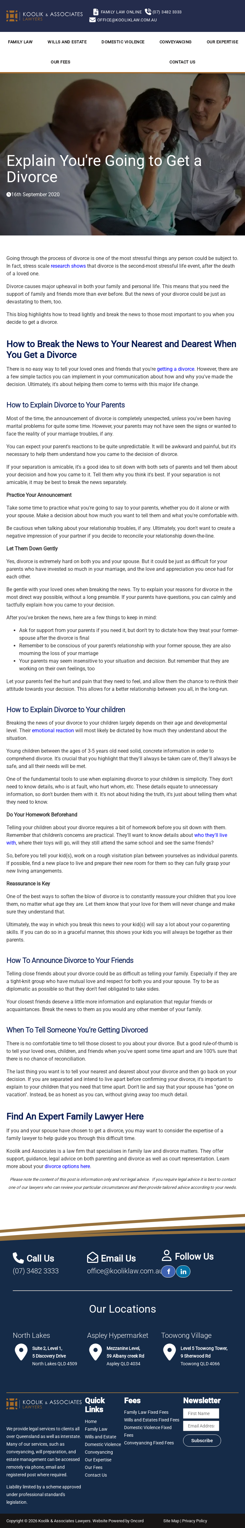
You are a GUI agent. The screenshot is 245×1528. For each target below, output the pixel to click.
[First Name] (201, 1413)
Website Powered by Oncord (118, 1520)
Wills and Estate (67, 42)
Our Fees (60, 62)
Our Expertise (222, 42)
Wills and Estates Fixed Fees (151, 1419)
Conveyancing (176, 42)
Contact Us (182, 62)
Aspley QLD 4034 (125, 1356)
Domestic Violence (123, 42)
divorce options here (67, 1166)
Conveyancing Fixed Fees (149, 1442)
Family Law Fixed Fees (146, 1412)
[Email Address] (201, 1426)
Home (91, 1421)
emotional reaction (53, 730)
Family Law (20, 42)
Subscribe (202, 1440)
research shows (68, 266)
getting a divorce (175, 369)
